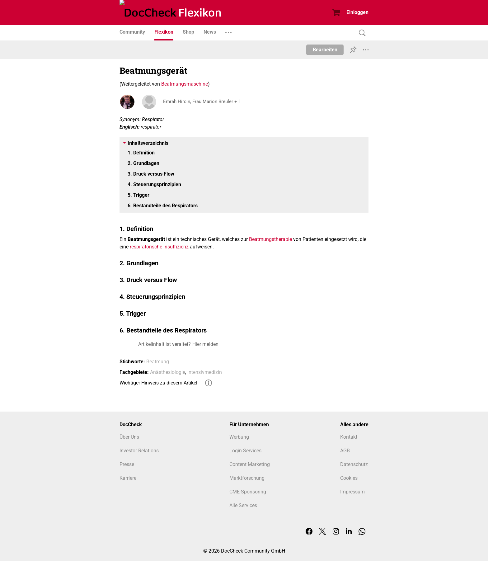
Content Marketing (249, 464)
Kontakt (348, 437)
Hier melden (205, 344)
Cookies (349, 478)
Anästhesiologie (167, 372)
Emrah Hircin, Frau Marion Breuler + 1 (204, 102)
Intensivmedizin (204, 372)
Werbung (239, 437)
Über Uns (129, 437)
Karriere (128, 478)
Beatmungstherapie (270, 239)
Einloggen (357, 12)
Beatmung (157, 362)
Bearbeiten (325, 50)
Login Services (245, 451)
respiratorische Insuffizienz (159, 247)
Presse (127, 464)
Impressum (352, 492)
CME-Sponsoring (247, 492)
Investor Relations (139, 451)
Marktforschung (247, 478)
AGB (345, 451)
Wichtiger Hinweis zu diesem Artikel (158, 383)
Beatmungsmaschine (184, 84)
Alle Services (243, 505)
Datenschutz (354, 464)
